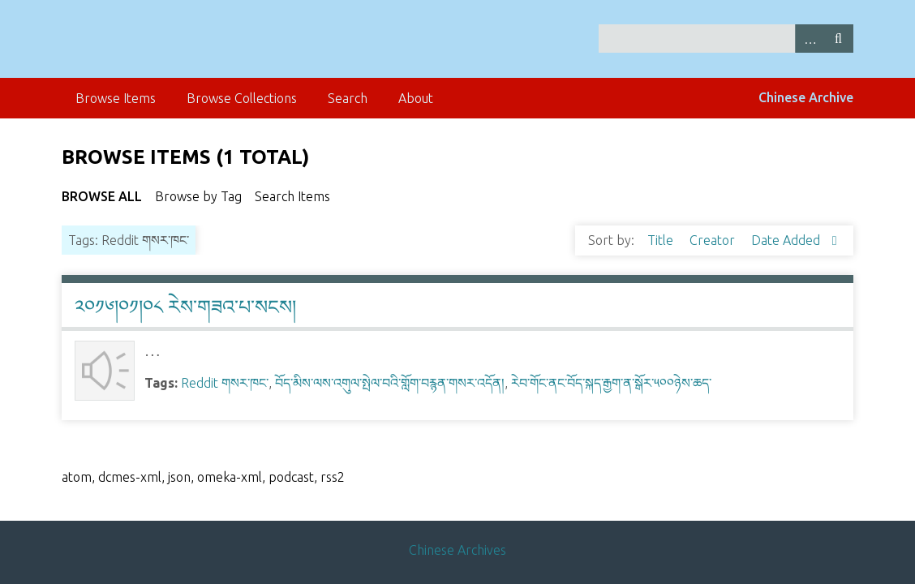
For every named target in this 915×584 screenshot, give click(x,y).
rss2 (332, 477)
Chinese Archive (805, 97)
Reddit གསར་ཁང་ (224, 383)
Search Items (292, 196)
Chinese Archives (457, 550)
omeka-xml (229, 477)
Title (662, 240)
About (415, 98)
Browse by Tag (198, 196)
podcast (291, 477)
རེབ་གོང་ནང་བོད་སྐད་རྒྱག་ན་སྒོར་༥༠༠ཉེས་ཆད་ (611, 383)
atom (77, 477)
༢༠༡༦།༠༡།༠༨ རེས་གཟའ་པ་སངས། (185, 307)
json (179, 477)
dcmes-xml (129, 477)
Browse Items (115, 98)
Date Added (787, 240)
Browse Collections (242, 98)
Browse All (102, 196)
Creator (713, 240)
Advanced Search (809, 38)
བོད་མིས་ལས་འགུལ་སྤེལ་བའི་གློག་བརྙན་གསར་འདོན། (390, 383)
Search (838, 38)
